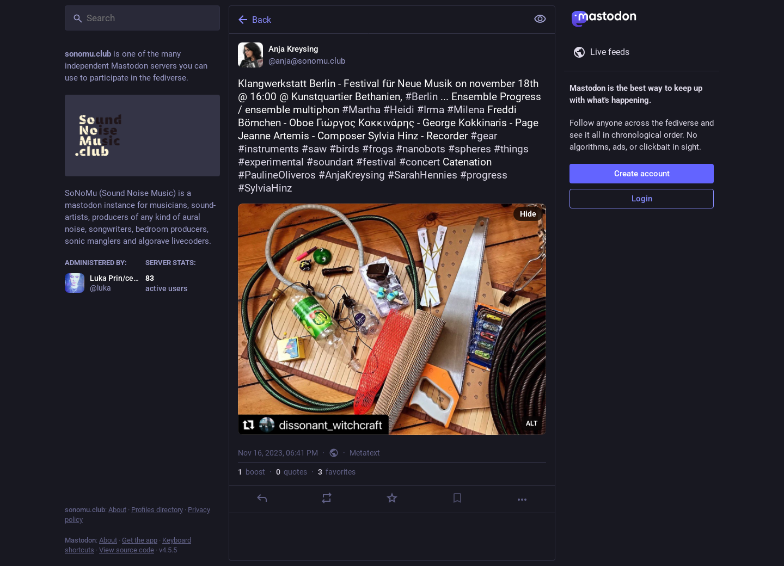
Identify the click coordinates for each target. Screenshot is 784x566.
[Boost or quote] (326, 498)
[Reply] (261, 498)
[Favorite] (392, 498)
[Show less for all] (540, 19)
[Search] (142, 17)
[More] (522, 499)
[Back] (377, 19)
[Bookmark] (457, 498)
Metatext (365, 452)
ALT (531, 423)
